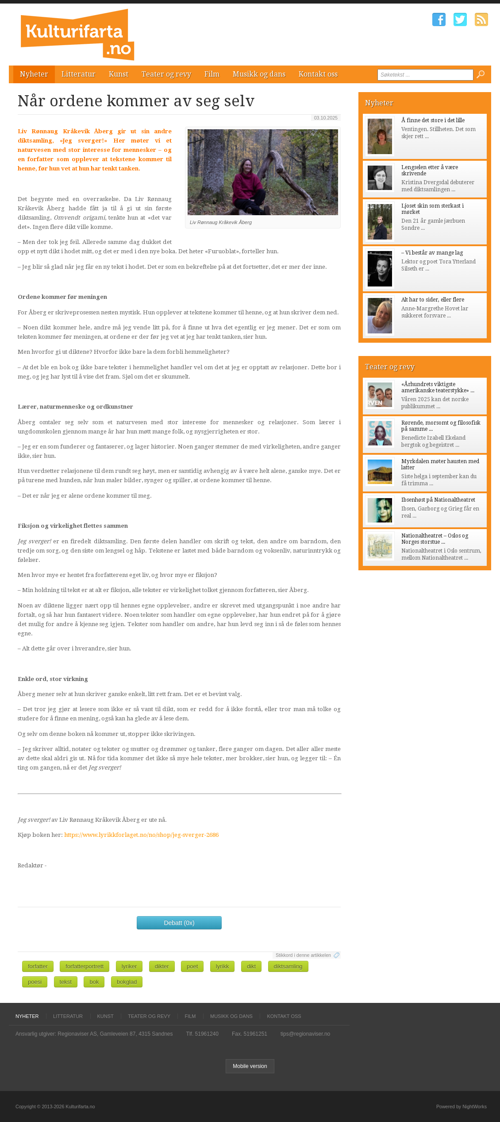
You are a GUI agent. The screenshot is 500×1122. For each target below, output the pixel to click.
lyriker (129, 966)
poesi (35, 982)
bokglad (127, 982)
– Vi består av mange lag (432, 253)
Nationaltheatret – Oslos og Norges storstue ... (434, 539)
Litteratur (79, 74)
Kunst (118, 74)
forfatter (38, 966)
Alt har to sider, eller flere (432, 300)
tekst (66, 982)
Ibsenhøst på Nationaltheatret (438, 500)
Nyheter (34, 74)
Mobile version (250, 1066)
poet (192, 966)
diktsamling (288, 966)
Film (211, 74)
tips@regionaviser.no (305, 1034)
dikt (251, 966)
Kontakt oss (318, 74)
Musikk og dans (259, 74)
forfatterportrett (84, 966)
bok (94, 982)
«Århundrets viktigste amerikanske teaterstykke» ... (437, 387)
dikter (162, 966)
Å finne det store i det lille (433, 120)
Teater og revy (166, 74)
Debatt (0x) (179, 922)
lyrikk (222, 966)
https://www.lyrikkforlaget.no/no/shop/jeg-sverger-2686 (141, 835)
